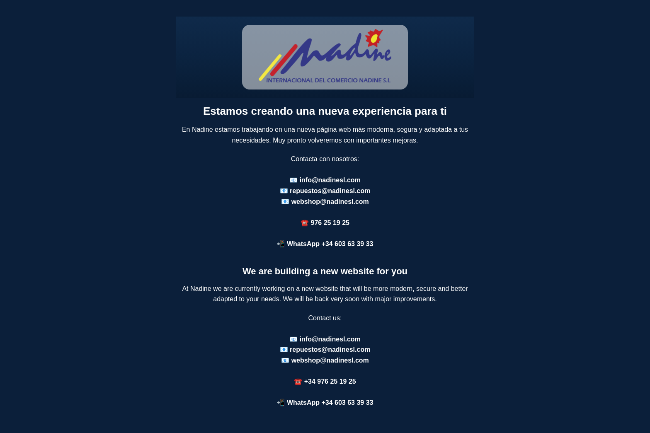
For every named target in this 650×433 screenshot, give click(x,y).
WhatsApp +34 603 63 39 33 (330, 243)
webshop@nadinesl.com (330, 201)
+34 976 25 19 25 (330, 381)
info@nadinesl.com (330, 180)
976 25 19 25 (330, 222)
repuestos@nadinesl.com (330, 190)
